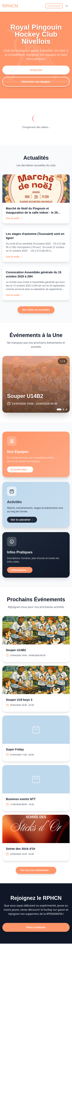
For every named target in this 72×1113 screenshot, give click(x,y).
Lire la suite (14, 218)
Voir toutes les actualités (36, 309)
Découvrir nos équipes (36, 81)
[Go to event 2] (63, 409)
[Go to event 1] (59, 409)
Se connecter (54, 6)
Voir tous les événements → (36, 870)
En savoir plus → (20, 469)
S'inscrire (36, 70)
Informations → (20, 570)
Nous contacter (36, 927)
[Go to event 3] (66, 409)
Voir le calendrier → (22, 519)
